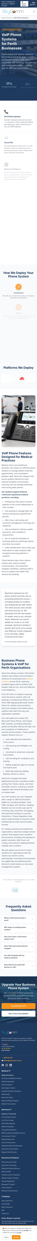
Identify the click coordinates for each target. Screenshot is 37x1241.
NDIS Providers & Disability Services (13, 1133)
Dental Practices (7, 1085)
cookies (18, 1232)
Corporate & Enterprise (9, 1130)
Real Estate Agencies (8, 1123)
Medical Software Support (10, 1101)
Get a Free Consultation (18, 1014)
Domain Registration (8, 1181)
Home (3, 18)
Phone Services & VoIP (9, 1162)
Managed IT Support (8, 1184)
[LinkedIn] (10, 1065)
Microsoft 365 (6, 1171)
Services (9, 18)
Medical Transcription (9, 1104)
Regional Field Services (9, 1152)
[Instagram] (7, 1065)
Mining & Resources (8, 1139)
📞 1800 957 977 (32, 4)
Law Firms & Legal (8, 1120)
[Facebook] (3, 1065)
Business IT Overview (9, 1114)
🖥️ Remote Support (24, 3)
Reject (7, 1237)
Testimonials (6, 1204)
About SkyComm (7, 1201)
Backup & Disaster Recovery (11, 1168)
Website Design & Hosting (10, 1178)
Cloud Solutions (7, 1187)
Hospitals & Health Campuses (11, 1091)
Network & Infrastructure (10, 1191)
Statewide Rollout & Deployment (12, 1146)
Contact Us (5, 1213)
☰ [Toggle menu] (34, 12)
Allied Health (6, 1094)
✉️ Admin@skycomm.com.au (11, 1060)
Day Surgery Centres (8, 1088)
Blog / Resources (7, 1207)
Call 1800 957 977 (18, 1006)
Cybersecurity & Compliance (11, 1175)
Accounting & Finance (9, 1117)
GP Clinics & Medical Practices (12, 1078)
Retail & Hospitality (8, 1126)
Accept (16, 1237)
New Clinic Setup (7, 1097)
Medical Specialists (8, 1081)
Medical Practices (8, 1075)
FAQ (3, 1210)
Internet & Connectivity (9, 1165)
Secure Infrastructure (8, 1142)
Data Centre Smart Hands (10, 1149)
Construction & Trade (8, 1136)
